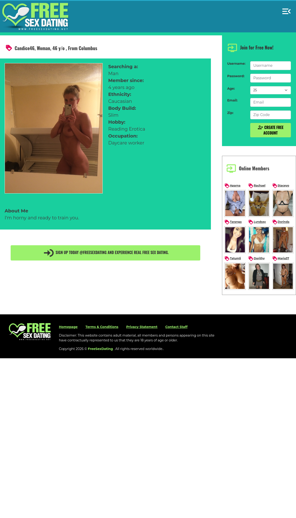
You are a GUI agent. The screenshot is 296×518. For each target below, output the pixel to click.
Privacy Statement (141, 327)
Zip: (230, 113)
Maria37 (280, 258)
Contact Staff (176, 327)
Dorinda (281, 222)
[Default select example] (270, 90)
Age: (231, 88)
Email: (232, 100)
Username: (236, 63)
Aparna (232, 186)
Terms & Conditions (102, 327)
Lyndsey (257, 222)
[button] (286, 9)
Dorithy (256, 258)
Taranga (233, 222)
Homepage (68, 327)
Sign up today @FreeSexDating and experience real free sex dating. (105, 253)
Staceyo (280, 186)
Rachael (256, 186)
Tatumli (232, 258)
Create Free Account (271, 130)
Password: (235, 76)
